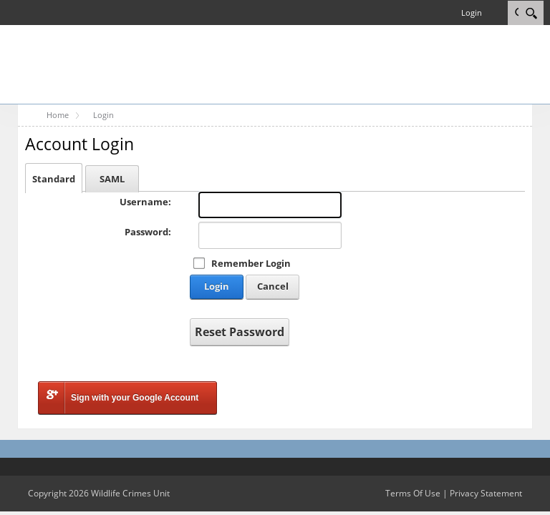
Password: (148, 231)
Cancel (273, 286)
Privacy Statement (486, 493)
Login (471, 12)
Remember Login (251, 263)
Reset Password (239, 332)
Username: (145, 201)
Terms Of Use (412, 493)
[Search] (531, 13)
